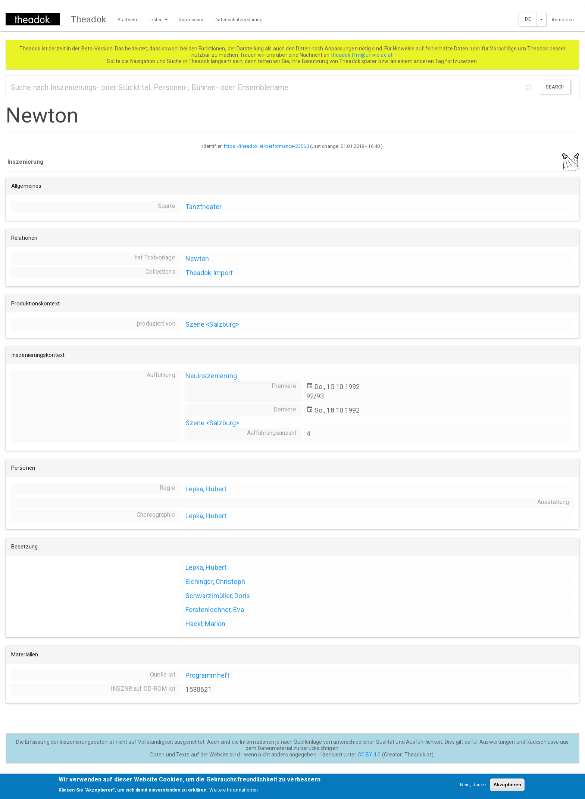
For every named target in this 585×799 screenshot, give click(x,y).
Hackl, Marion (205, 624)
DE (528, 19)
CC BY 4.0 (369, 755)
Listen (159, 19)
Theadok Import (209, 273)
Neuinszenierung (211, 376)
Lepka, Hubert (205, 489)
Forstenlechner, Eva (214, 609)
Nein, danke (473, 787)
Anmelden (562, 19)
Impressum (191, 19)
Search (555, 87)
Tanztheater (203, 207)
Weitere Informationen (233, 793)
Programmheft (207, 675)
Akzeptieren (507, 787)
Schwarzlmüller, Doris (217, 596)
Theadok (88, 19)
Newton (197, 258)
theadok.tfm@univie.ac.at (362, 55)
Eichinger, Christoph (215, 581)
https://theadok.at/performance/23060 (266, 146)
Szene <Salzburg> (212, 324)
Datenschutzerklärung (239, 19)
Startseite (128, 19)
